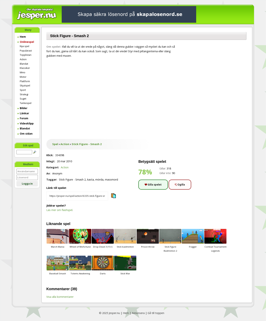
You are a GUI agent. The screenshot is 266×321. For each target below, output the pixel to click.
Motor (23, 76)
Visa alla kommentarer (60, 296)
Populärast (26, 50)
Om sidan (25, 133)
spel (66, 224)
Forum (22, 118)
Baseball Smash (58, 265)
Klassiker (25, 68)
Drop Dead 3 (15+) (103, 238)
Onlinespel (25, 42)
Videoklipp (25, 123)
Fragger (193, 238)
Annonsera (138, 313)
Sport (23, 90)
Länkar (23, 113)
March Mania (58, 238)
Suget (23, 98)
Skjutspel (25, 85)
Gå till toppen (156, 313)
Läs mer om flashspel (59, 210)
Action (23, 59)
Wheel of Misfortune (80, 238)
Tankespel (25, 103)
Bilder (22, 108)
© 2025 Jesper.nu (109, 313)
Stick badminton (125, 238)
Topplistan (25, 54)
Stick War (125, 265)
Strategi (24, 94)
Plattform (25, 81)
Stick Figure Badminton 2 (170, 240)
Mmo (22, 72)
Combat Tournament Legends (215, 240)
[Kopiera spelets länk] (77, 196)
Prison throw (148, 238)
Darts (103, 265)
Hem (21, 36)
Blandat (24, 63)
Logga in (27, 183)
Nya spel (24, 46)
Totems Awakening (80, 265)
